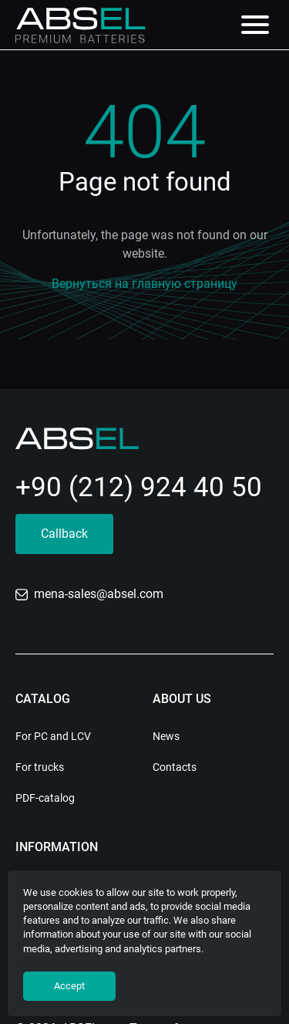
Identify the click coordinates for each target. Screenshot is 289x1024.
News (166, 736)
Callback (64, 533)
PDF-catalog (45, 798)
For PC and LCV (53, 736)
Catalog (42, 698)
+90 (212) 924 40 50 (138, 486)
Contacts (175, 767)
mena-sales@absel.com (89, 593)
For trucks (39, 767)
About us (182, 698)
